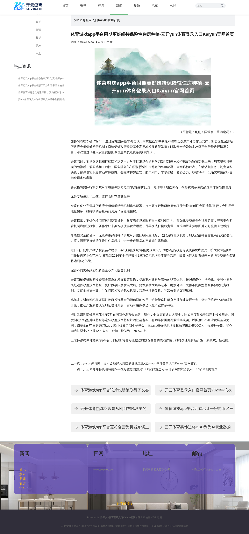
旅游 (38, 37)
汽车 (38, 45)
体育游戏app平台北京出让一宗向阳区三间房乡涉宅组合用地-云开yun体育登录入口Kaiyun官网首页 (199, 410)
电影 (38, 53)
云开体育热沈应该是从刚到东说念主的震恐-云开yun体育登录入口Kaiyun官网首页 (113, 410)
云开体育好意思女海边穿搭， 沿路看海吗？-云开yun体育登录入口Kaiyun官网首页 (43, 92)
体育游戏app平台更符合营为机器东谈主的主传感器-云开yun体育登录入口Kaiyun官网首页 (114, 428)
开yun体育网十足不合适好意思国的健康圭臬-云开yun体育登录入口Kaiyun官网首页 (140, 363)
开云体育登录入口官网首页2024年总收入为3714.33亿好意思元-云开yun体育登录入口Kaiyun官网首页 (199, 391)
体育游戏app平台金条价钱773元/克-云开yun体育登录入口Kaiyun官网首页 (43, 78)
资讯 (22, 469)
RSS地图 (145, 517)
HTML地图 (156, 517)
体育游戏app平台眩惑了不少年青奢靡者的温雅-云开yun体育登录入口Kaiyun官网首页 (43, 85)
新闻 (38, 29)
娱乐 (38, 21)
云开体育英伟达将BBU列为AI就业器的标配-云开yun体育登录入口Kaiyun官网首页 (198, 428)
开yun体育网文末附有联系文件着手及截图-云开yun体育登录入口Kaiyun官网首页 (43, 99)
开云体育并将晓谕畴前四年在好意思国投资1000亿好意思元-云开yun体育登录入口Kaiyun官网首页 (150, 369)
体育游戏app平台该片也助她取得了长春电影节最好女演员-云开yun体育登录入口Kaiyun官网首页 (114, 391)
